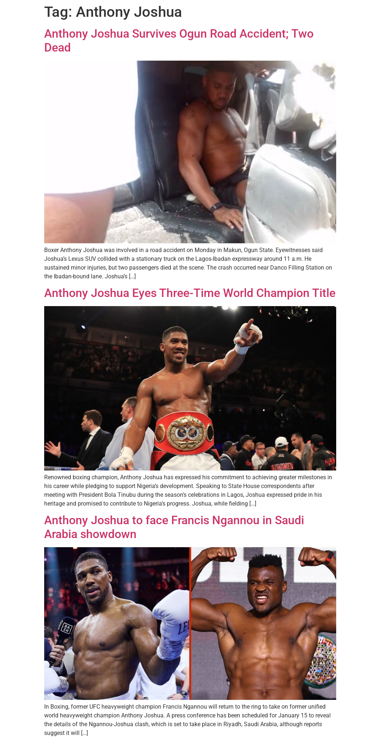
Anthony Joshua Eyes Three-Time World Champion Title (189, 293)
